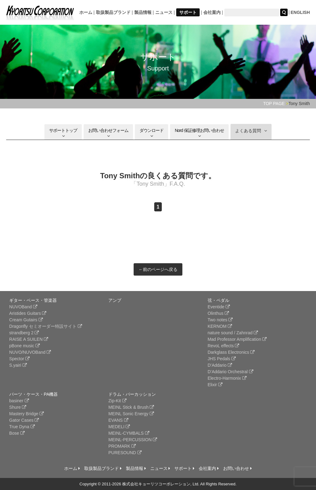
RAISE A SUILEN (28, 339)
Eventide (219, 306)
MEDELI (119, 426)
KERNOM (220, 326)
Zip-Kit (117, 400)
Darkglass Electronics (231, 352)
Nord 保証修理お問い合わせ (199, 133)
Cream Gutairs (26, 319)
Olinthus (218, 313)
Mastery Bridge (26, 413)
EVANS (118, 420)
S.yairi (18, 365)
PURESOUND (124, 452)
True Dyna (22, 426)
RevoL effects (223, 345)
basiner (19, 400)
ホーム (85, 12)
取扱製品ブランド (113, 12)
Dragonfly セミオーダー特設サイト (45, 326)
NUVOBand (23, 306)
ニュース (164, 12)
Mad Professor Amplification (237, 339)
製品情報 (143, 12)
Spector (19, 358)
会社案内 (212, 12)
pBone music (24, 345)
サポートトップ (63, 133)
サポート (188, 12)
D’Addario (220, 365)
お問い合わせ (237, 468)
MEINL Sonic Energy (131, 413)
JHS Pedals (222, 358)
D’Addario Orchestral (230, 371)
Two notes (220, 319)
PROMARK (122, 446)
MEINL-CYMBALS (128, 433)
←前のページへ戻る (158, 269)
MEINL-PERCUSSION (132, 439)
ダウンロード (151, 133)
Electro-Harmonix (227, 378)
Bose (17, 433)
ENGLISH (300, 12)
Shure (17, 407)
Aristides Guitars (28, 313)
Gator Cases (24, 420)
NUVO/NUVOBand (30, 352)
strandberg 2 (24, 332)
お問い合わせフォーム (108, 133)
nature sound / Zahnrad (233, 332)
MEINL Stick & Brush (131, 407)
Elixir (215, 384)
